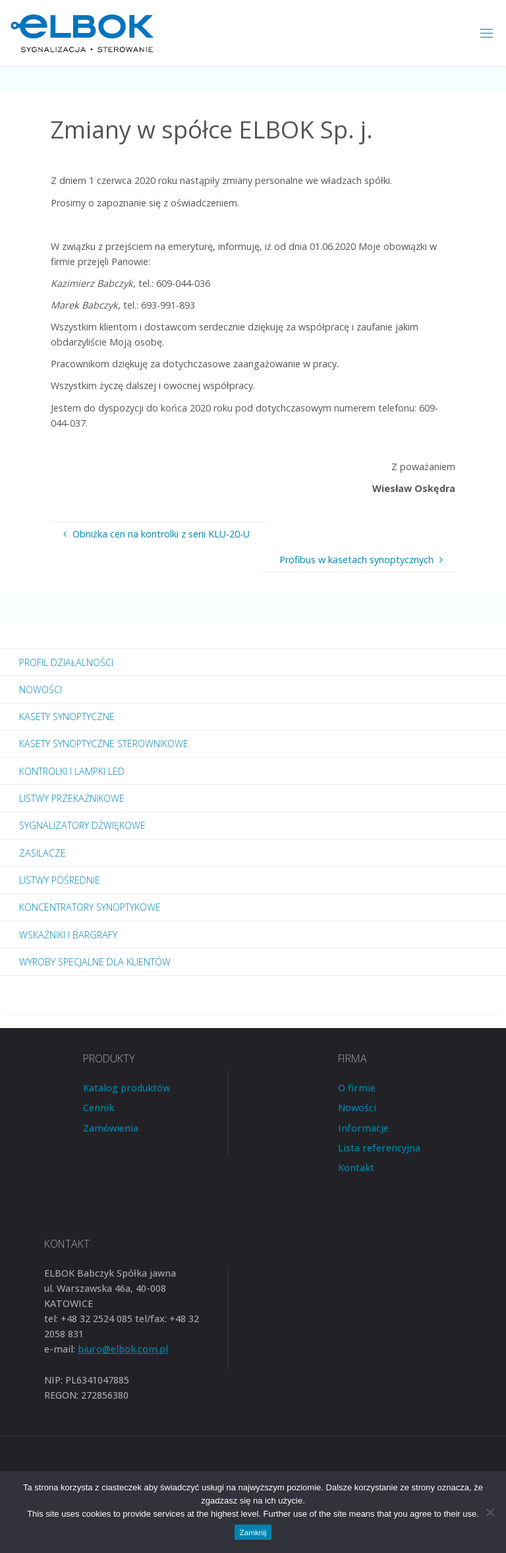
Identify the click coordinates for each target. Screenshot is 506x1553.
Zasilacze (42, 853)
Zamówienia (110, 1128)
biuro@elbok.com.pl (123, 1349)
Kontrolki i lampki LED (72, 771)
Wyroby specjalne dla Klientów (95, 962)
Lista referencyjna (379, 1148)
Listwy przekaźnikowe (72, 798)
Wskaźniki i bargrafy (68, 935)
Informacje (363, 1128)
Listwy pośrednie (59, 880)
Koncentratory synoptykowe (90, 907)
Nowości (40, 689)
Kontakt (356, 1167)
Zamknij (253, 1532)
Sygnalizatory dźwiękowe (82, 825)
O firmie (357, 1087)
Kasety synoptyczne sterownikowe (103, 743)
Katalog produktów (126, 1087)
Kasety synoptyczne (67, 716)
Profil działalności (66, 662)
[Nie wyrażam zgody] (489, 1512)
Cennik (98, 1107)
